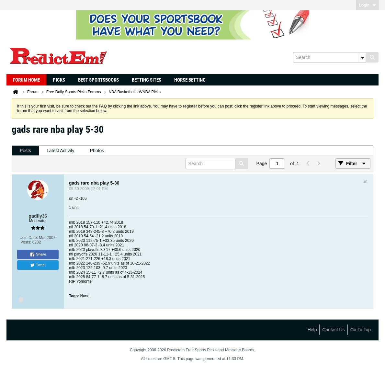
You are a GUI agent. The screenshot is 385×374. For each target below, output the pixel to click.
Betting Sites (146, 80)
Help (312, 329)
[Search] (329, 57)
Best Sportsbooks (98, 80)
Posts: (25, 242)
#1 (366, 182)
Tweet (37, 265)
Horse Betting (190, 80)
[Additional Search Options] (362, 57)
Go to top (360, 329)
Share (38, 254)
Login (367, 5)
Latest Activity (60, 150)
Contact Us (333, 329)
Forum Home (26, 80)
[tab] (25, 151)
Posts (25, 150)
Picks (59, 80)
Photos (97, 150)
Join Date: (29, 237)
